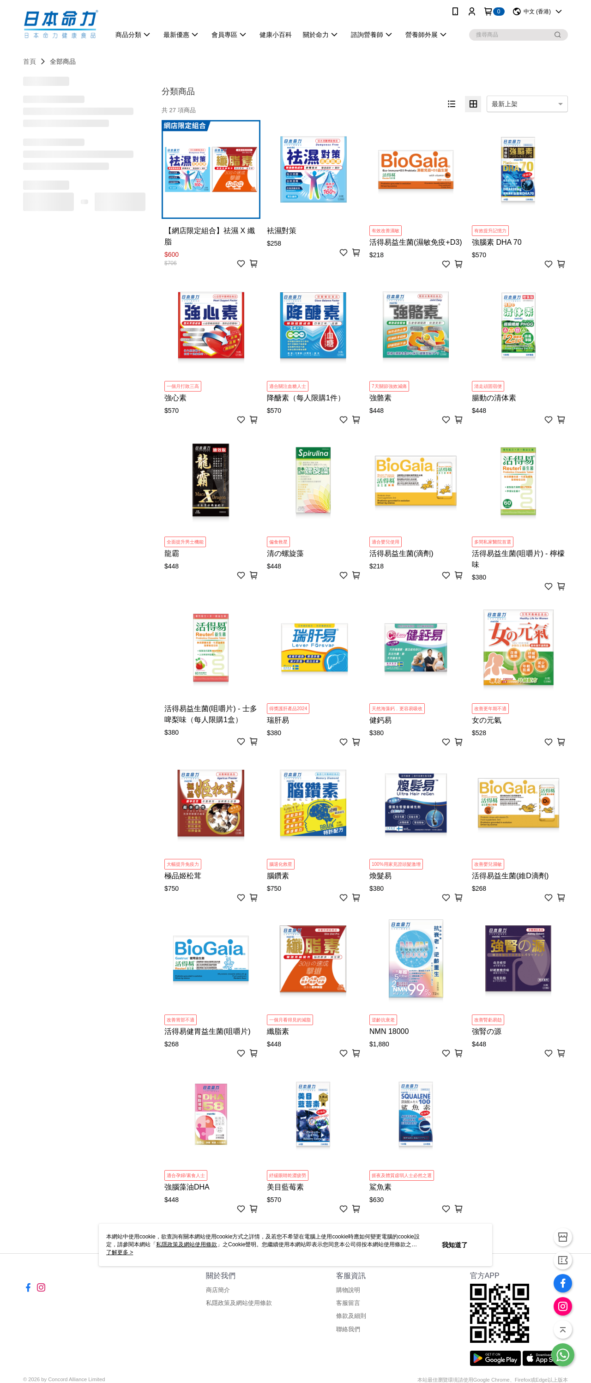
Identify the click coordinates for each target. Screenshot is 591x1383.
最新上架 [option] (505, 104)
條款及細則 (351, 1315)
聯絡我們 (348, 1329)
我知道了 (455, 1245)
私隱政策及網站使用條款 (239, 1302)
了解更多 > (119, 1252)
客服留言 (348, 1302)
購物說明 (348, 1289)
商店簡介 (218, 1289)
